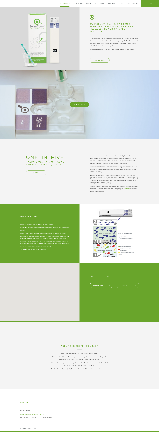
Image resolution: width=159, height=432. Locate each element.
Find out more (99, 60)
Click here (127, 188)
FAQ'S (121, 3)
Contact (111, 3)
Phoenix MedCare (133, 427)
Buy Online (150, 3)
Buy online (36, 172)
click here (43, 249)
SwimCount (8, 3)
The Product (65, 3)
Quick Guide (91, 3)
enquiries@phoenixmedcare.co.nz (32, 414)
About (102, 3)
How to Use (78, 3)
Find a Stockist (133, 3)
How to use (79, 104)
